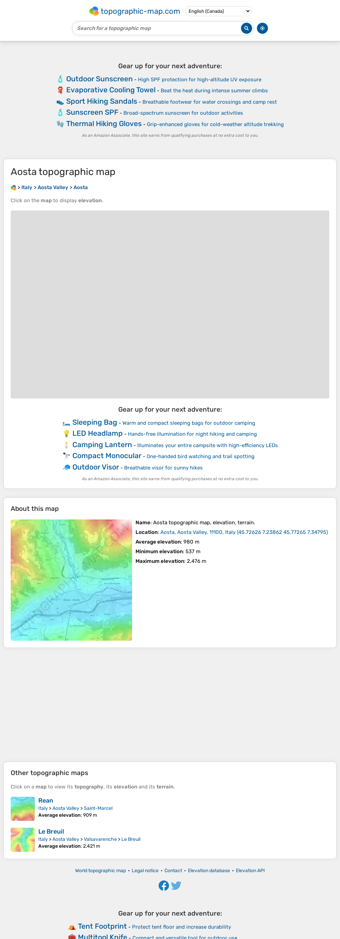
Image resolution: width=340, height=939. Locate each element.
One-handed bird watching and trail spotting (200, 456)
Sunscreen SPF (92, 112)
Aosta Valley (65, 808)
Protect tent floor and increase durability (181, 927)
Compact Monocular (106, 455)
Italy (43, 808)
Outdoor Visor (95, 467)
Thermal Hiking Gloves (104, 123)
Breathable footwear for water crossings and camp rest (209, 102)
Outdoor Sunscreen (99, 78)
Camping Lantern (102, 444)
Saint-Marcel (98, 808)
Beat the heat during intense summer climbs (214, 90)
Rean (45, 800)
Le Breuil (51, 831)
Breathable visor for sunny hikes (163, 468)
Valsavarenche (100, 839)
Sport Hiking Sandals (101, 101)
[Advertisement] (170, 705)
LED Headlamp (97, 433)
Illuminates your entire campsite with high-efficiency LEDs (207, 445)
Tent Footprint (102, 926)
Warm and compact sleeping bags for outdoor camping (188, 423)
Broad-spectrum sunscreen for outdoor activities (183, 113)
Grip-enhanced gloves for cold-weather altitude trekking (215, 124)
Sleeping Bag (94, 422)
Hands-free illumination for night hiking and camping (192, 434)
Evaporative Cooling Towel (111, 89)
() (244, 532)
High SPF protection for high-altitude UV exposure (199, 79)
